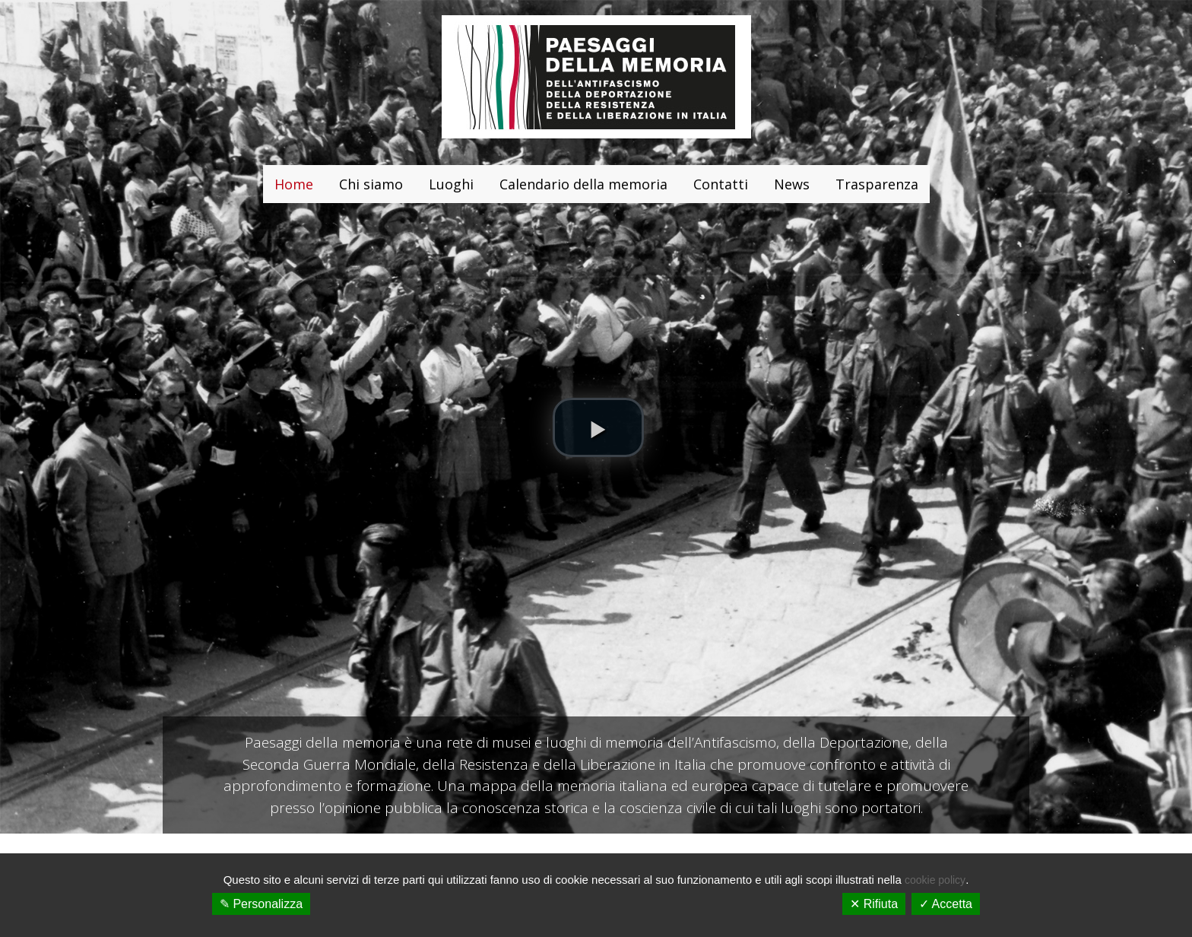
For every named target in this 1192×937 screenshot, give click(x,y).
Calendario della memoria (583, 184)
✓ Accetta (945, 903)
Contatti (720, 184)
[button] (598, 427)
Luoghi (451, 184)
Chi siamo (371, 184)
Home (293, 184)
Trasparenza (876, 184)
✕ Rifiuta (874, 903)
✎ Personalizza (261, 903)
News (792, 184)
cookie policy (935, 880)
